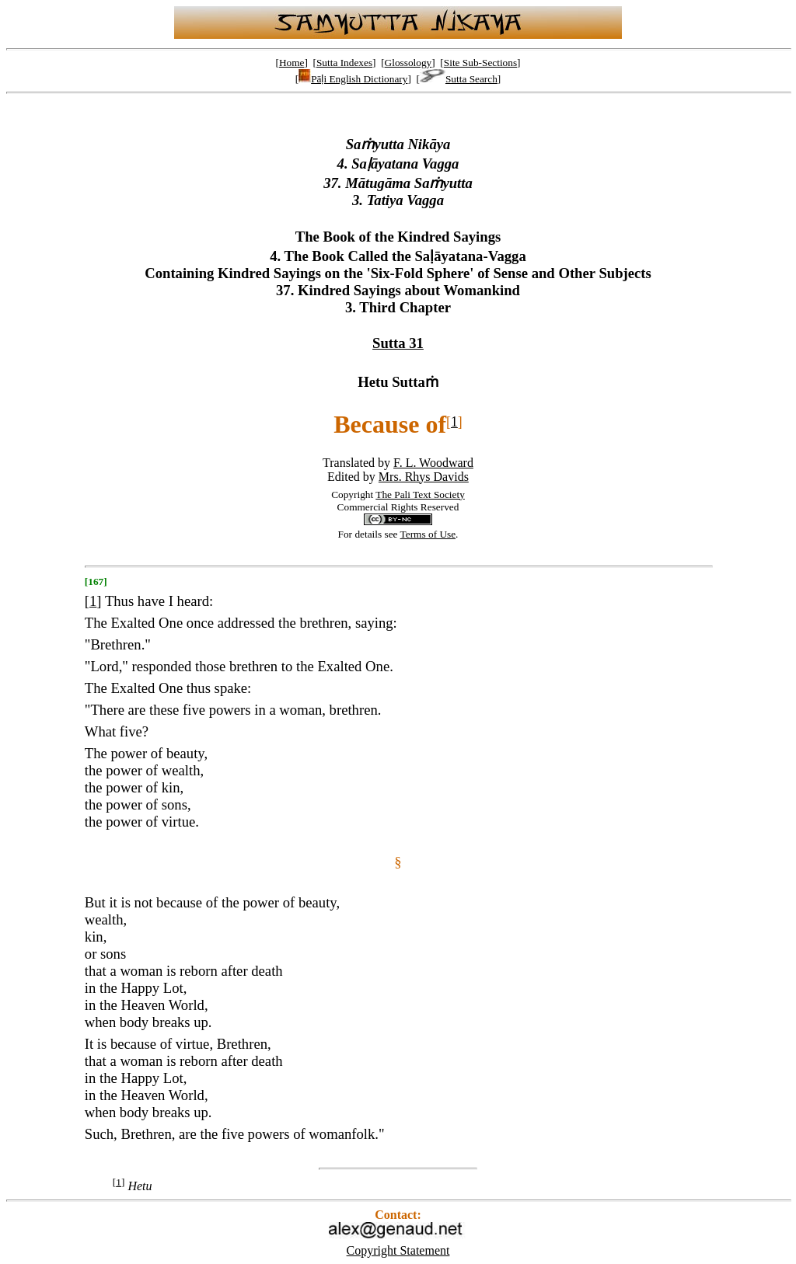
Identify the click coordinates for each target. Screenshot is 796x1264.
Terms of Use (428, 534)
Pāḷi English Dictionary (352, 79)
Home (292, 62)
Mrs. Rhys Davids (424, 476)
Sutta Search (459, 79)
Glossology (408, 62)
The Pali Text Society (420, 494)
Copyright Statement (398, 1250)
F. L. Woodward (433, 462)
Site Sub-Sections (480, 62)
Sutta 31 (398, 343)
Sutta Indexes (344, 62)
